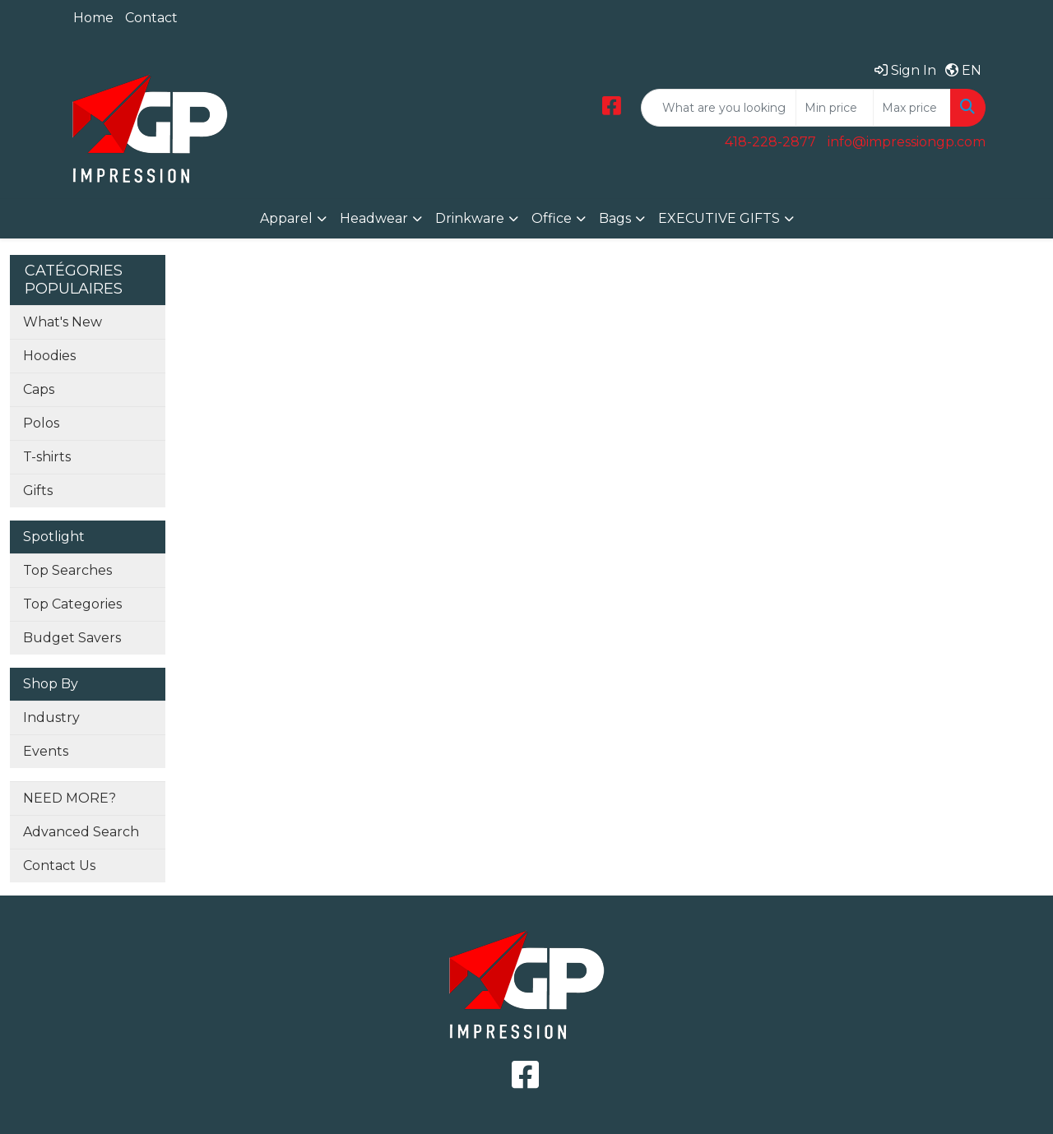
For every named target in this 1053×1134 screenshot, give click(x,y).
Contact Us (59, 865)
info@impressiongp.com (907, 142)
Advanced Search (81, 832)
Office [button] (551, 218)
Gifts (38, 490)
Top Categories (72, 604)
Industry (51, 717)
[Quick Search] (718, 108)
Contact (151, 17)
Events (45, 751)
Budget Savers (72, 638)
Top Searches (67, 570)
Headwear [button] (374, 218)
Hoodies (49, 355)
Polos (41, 423)
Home (93, 17)
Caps (38, 389)
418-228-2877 (770, 142)
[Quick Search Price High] (912, 108)
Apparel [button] (286, 218)
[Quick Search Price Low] (835, 108)
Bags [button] (615, 218)
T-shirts (47, 457)
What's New (62, 322)
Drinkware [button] (469, 218)
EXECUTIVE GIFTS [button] (719, 218)
